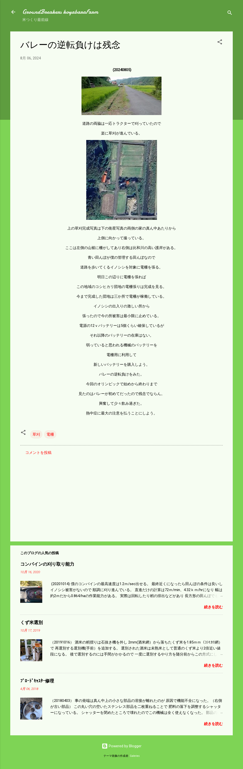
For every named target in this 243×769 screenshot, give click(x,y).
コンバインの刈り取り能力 (47, 564)
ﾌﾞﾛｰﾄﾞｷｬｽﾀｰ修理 (37, 681)
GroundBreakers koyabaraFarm (60, 12)
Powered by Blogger (122, 746)
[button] (220, 43)
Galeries (135, 756)
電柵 (50, 434)
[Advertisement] (121, 495)
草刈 (36, 434)
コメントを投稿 (38, 452)
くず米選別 (31, 623)
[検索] (230, 13)
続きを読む (213, 607)
